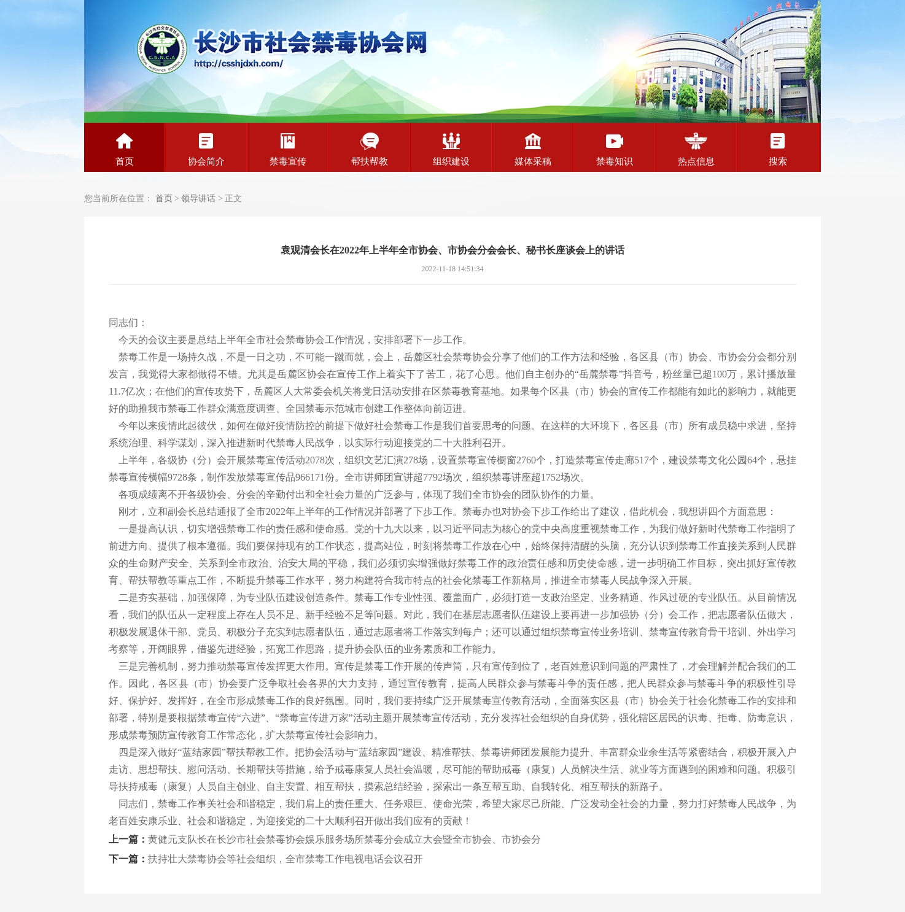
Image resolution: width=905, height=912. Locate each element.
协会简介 (206, 149)
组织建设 (451, 149)
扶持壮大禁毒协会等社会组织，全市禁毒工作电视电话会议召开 (285, 859)
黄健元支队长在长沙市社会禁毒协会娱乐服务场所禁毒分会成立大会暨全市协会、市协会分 (344, 839)
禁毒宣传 (288, 149)
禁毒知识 (614, 149)
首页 (124, 149)
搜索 (778, 149)
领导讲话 (198, 198)
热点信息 (696, 149)
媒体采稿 (533, 149)
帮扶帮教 (369, 149)
